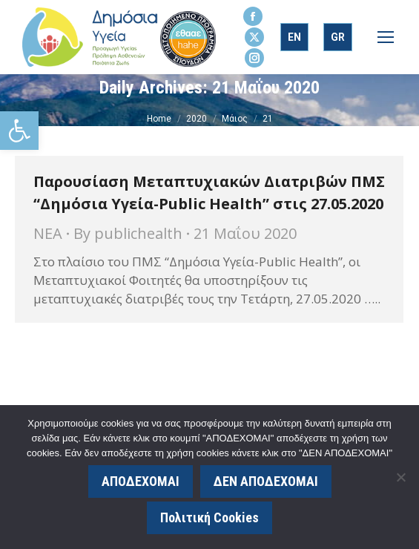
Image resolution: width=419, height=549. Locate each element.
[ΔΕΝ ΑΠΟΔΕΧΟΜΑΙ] (400, 477)
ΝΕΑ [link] (47, 233)
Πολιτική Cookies (209, 517)
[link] (19, 130)
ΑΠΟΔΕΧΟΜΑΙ (140, 481)
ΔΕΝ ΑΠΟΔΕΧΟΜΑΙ (266, 481)
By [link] (127, 233)
